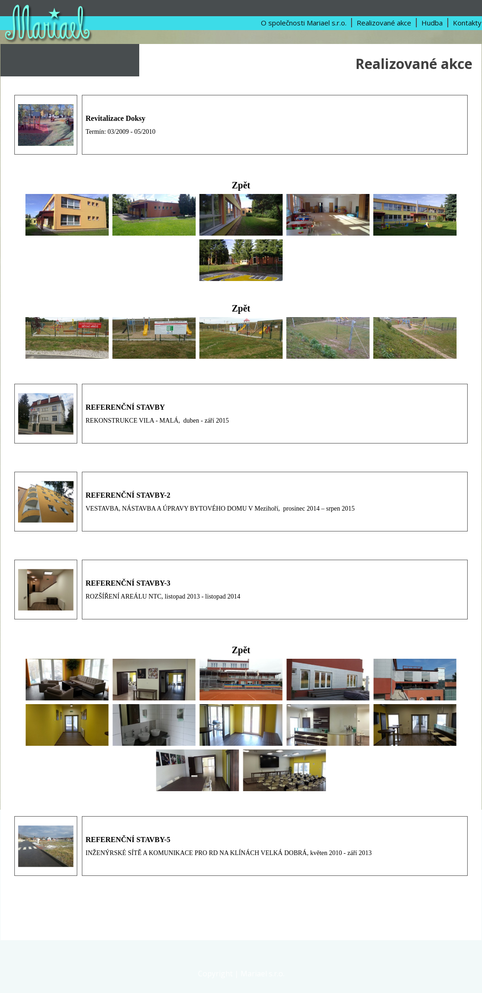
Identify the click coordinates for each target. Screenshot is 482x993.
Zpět (241, 185)
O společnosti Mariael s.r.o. (303, 22)
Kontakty (467, 22)
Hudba (432, 22)
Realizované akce (384, 22)
